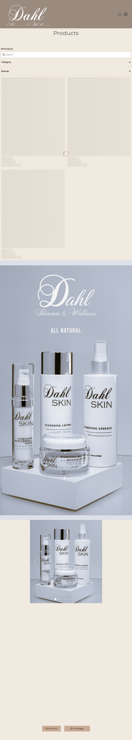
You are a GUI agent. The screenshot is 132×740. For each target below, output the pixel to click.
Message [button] (77, 728)
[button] (119, 14)
